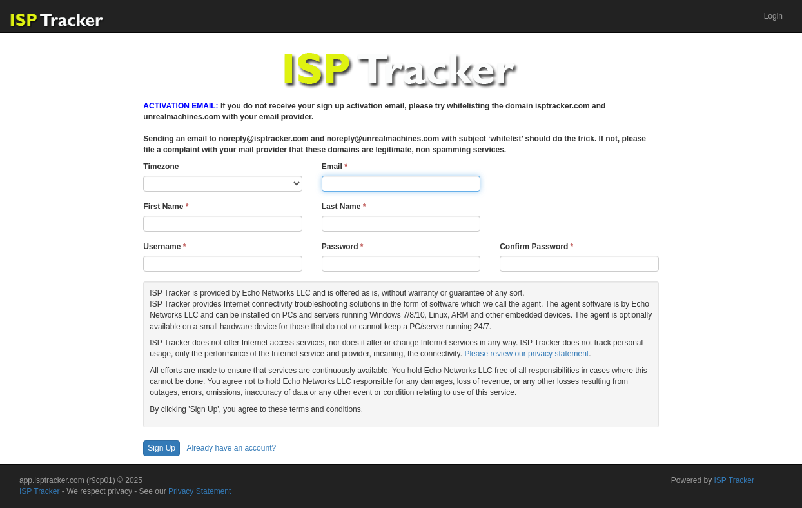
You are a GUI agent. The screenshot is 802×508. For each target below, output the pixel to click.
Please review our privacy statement (526, 353)
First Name (165, 206)
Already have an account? (231, 447)
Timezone (161, 166)
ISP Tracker (39, 491)
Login (773, 16)
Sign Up (161, 447)
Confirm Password (536, 246)
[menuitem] (773, 16)
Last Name (344, 206)
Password (343, 246)
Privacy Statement (199, 491)
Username (164, 246)
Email (334, 166)
